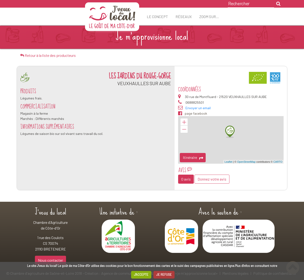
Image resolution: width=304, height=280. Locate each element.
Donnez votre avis (212, 179)
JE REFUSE (164, 274)
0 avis (186, 179)
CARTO (277, 161)
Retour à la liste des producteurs (48, 55)
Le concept (157, 16)
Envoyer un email (198, 108)
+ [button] (184, 122)
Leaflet (228, 161)
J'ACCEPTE (141, 274)
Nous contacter (50, 260)
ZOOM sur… (209, 16)
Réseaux (184, 16)
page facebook (192, 113)
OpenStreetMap (246, 161)
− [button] (184, 129)
